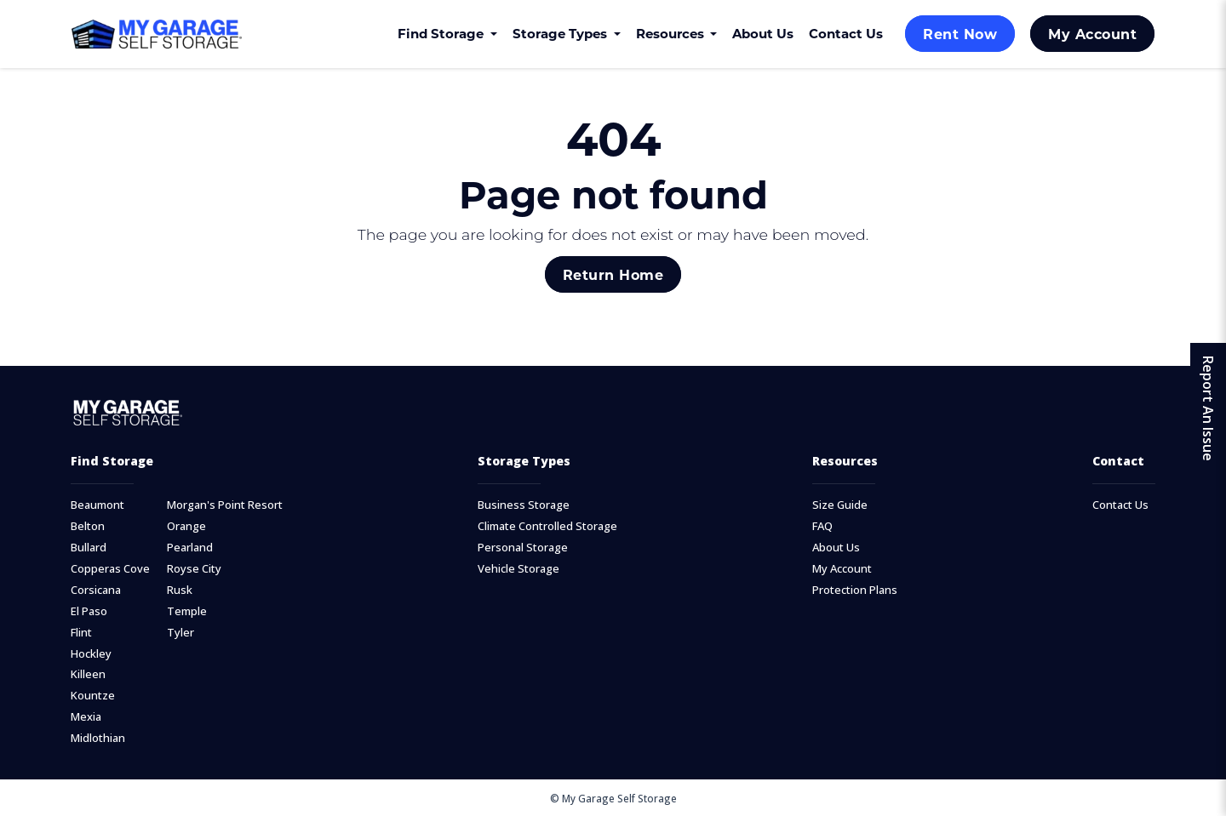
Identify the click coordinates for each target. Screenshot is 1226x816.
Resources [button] (672, 33)
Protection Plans (854, 590)
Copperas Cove (110, 569)
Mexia (86, 717)
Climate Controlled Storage (547, 526)
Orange (186, 526)
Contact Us (846, 33)
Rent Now (960, 34)
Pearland (190, 547)
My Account (1092, 34)
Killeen (88, 674)
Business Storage (524, 505)
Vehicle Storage (518, 569)
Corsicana (96, 590)
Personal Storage (523, 547)
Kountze (93, 695)
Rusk (179, 590)
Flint (81, 632)
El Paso (89, 611)
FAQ (822, 526)
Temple (187, 611)
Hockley (91, 654)
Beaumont (97, 505)
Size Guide (840, 505)
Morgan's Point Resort (225, 505)
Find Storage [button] (442, 33)
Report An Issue (1208, 408)
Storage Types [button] (561, 33)
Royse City (194, 569)
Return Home (613, 274)
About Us (762, 33)
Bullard (88, 547)
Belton (88, 526)
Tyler (180, 632)
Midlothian (98, 738)
